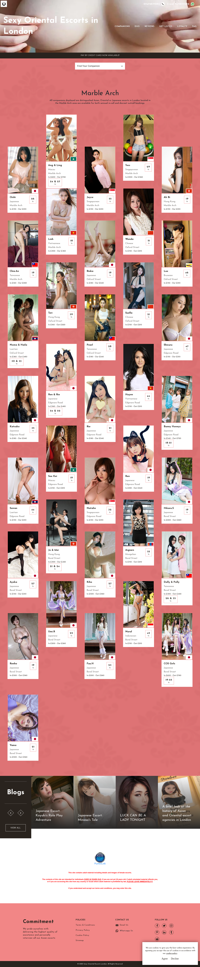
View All (16, 828)
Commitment (38, 921)
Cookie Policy (82, 935)
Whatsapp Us (126, 931)
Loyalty (182, 26)
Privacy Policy (83, 930)
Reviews (149, 26)
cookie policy (171, 953)
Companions (122, 26)
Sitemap (80, 940)
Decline (175, 958)
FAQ (194, 26)
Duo (137, 26)
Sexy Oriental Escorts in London (50, 26)
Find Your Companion (88, 66)
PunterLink (100, 864)
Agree (165, 958)
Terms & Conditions (85, 925)
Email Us (124, 925)
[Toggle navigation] (111, 26)
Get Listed (165, 26)
